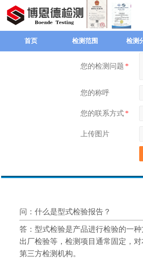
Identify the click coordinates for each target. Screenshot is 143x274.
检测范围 (85, 41)
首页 (30, 41)
